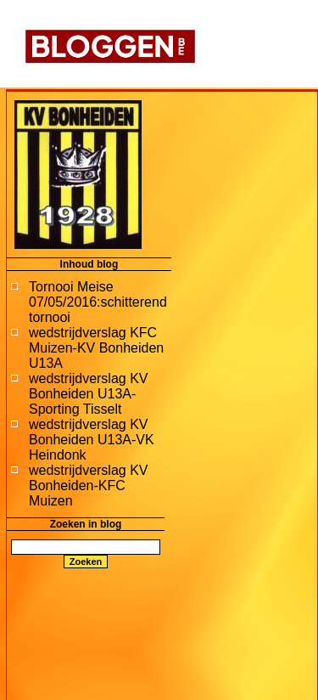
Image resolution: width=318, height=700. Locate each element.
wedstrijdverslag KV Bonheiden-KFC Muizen (88, 485)
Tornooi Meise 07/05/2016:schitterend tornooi (98, 302)
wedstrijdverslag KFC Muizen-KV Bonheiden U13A (96, 347)
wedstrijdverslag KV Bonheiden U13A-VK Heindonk (91, 439)
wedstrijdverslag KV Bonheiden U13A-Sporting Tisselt (88, 393)
